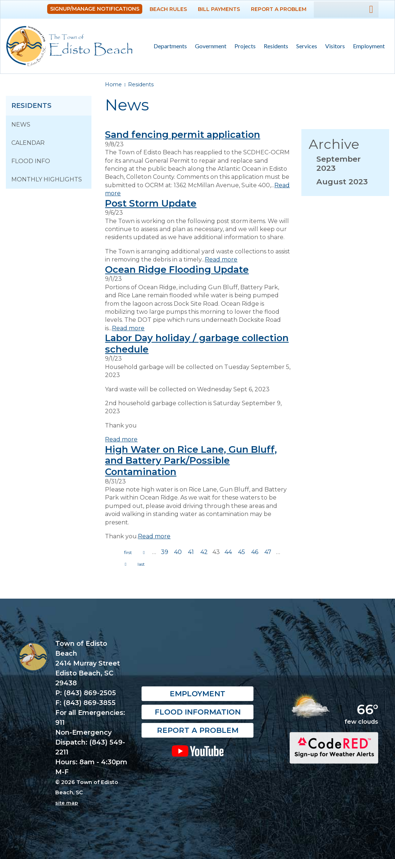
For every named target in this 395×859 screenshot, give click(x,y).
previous (143, 552)
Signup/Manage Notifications (94, 8)
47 (267, 552)
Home (113, 84)
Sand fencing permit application (182, 134)
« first (128, 552)
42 (204, 552)
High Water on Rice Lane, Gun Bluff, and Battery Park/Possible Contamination (191, 460)
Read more (221, 259)
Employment (369, 45)
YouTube (197, 751)
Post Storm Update (150, 203)
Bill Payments (219, 9)
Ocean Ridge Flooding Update (177, 269)
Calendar (28, 142)
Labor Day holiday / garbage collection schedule (197, 343)
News (20, 124)
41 (191, 552)
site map (66, 803)
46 (254, 552)
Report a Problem (278, 9)
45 (241, 552)
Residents (274, 46)
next (125, 564)
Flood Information (198, 712)
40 (178, 552)
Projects (245, 45)
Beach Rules (168, 9)
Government (208, 46)
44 (228, 552)
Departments (168, 46)
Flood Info (30, 161)
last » (141, 564)
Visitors (333, 46)
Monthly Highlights (46, 179)
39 (164, 552)
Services (304, 46)
